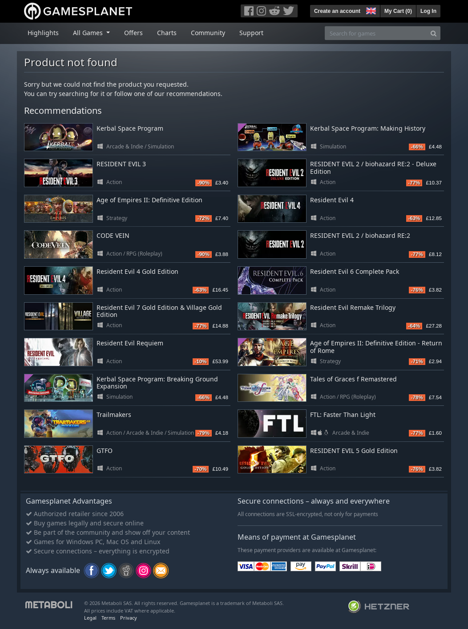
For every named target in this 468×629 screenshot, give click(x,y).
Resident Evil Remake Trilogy (352, 307)
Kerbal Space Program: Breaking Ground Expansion (157, 383)
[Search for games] (376, 33)
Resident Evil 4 (332, 200)
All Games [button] (89, 32)
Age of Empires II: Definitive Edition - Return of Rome (376, 347)
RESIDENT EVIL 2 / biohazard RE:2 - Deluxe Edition (373, 168)
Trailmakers (114, 414)
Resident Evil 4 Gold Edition (137, 271)
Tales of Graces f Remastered (353, 379)
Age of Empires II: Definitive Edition (149, 200)
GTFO (105, 450)
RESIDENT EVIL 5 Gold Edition (354, 450)
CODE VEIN (113, 235)
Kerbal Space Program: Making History (367, 128)
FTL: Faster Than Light (342, 414)
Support (251, 32)
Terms (108, 617)
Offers (133, 32)
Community (208, 32)
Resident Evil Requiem (130, 343)
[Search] (433, 33)
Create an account (337, 11)
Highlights (43, 32)
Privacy (128, 617)
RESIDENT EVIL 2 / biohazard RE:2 (360, 235)
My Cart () (398, 11)
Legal (90, 617)
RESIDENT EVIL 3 (121, 164)
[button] (370, 9)
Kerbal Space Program (130, 128)
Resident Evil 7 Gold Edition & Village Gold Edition (159, 311)
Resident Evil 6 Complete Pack (354, 271)
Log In (428, 11)
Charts (167, 32)
